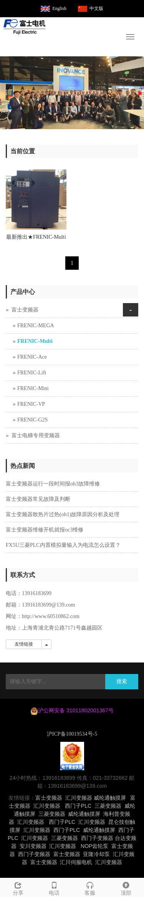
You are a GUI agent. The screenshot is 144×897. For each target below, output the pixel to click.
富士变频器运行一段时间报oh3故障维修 (53, 484)
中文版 (96, 8)
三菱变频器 (107, 806)
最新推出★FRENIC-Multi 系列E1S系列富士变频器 (36, 239)
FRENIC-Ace (32, 357)
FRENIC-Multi (35, 341)
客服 (90, 887)
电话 (54, 887)
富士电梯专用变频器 (36, 435)
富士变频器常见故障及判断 (38, 499)
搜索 (121, 681)
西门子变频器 (97, 838)
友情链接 (24, 644)
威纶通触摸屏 (110, 798)
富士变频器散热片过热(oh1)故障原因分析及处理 (62, 514)
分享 (18, 887)
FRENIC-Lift (31, 373)
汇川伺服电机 (76, 862)
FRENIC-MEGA (35, 325)
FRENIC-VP (31, 404)
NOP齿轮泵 (94, 846)
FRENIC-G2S (32, 420)
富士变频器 (25, 310)
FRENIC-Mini (33, 388)
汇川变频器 (78, 798)
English (59, 8)
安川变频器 (33, 846)
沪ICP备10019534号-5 (72, 734)
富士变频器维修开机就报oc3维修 (44, 530)
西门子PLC (78, 806)
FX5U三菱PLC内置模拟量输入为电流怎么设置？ (63, 545)
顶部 (126, 887)
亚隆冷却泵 (96, 854)
